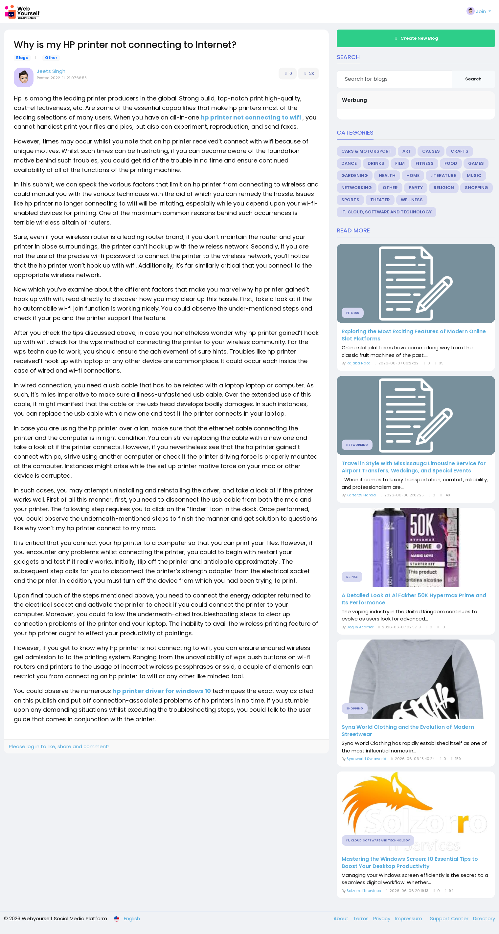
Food (450, 163)
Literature (443, 175)
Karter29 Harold (361, 495)
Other (51, 57)
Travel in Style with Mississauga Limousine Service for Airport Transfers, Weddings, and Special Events (414, 467)
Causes (431, 151)
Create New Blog (416, 38)
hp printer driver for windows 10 (162, 691)
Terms (361, 918)
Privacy (382, 918)
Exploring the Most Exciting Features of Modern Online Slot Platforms (414, 335)
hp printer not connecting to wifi (251, 117)
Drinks (376, 163)
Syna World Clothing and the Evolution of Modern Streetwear (408, 731)
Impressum (409, 918)
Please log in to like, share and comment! (59, 746)
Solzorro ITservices (364, 890)
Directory (484, 918)
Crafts (459, 151)
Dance (349, 163)
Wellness (412, 200)
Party (416, 188)
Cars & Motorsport (366, 151)
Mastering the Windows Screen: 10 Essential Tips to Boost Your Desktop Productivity (410, 863)
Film (400, 163)
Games (476, 163)
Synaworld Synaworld (366, 758)
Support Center (450, 918)
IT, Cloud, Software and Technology (386, 212)
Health (387, 175)
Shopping (476, 188)
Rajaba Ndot (358, 363)
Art (406, 151)
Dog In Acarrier (360, 627)
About (341, 918)
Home (413, 175)
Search (473, 79)
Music (474, 175)
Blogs (22, 57)
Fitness (425, 163)
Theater (380, 200)
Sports (350, 200)
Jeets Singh (51, 71)
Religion (444, 188)
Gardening (354, 175)
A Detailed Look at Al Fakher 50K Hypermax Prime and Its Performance (414, 599)
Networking (356, 188)
